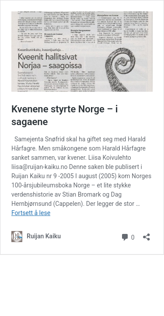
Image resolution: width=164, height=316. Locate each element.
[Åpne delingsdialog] (146, 234)
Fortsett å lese (30, 212)
